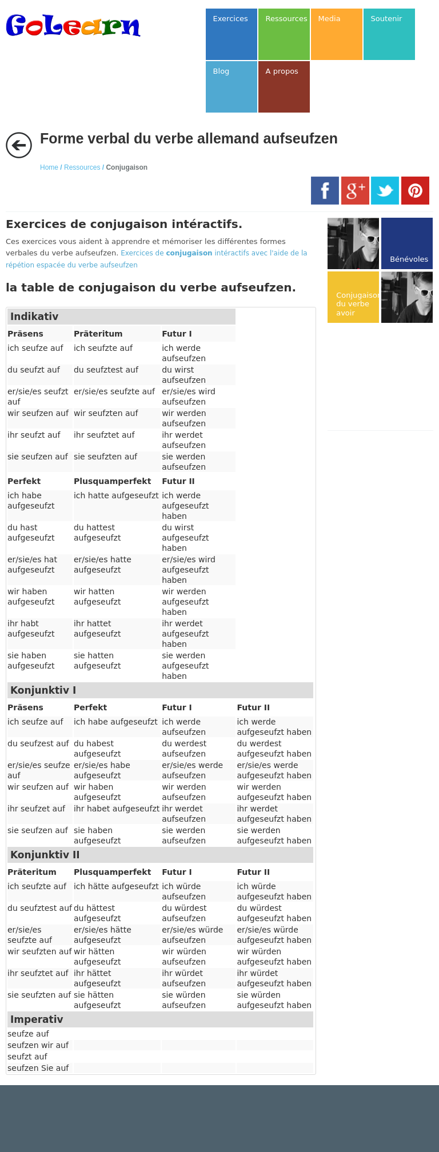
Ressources (82, 167)
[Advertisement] (383, 378)
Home (49, 167)
